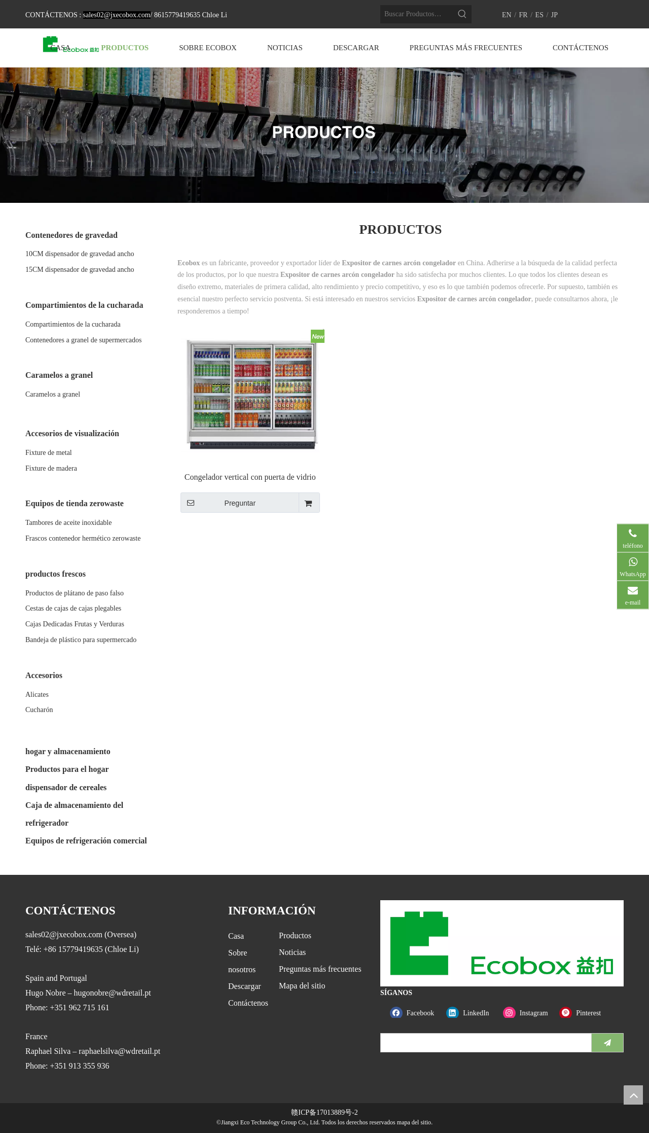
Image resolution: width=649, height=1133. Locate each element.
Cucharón (39, 710)
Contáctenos (248, 1003)
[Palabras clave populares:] (462, 14)
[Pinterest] (585, 1013)
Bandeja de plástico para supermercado (80, 640)
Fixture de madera (51, 468)
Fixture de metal (48, 452)
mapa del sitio (414, 1122)
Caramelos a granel (52, 394)
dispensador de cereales (65, 787)
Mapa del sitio (302, 985)
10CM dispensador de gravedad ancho (79, 254)
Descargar (244, 986)
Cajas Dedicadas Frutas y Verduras (74, 624)
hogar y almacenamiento (68, 751)
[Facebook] (416, 1013)
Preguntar (218, 502)
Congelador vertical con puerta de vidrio (250, 477)
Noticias (292, 952)
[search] (484, 1043)
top (633, 1095)
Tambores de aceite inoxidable (68, 522)
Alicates (37, 694)
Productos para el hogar (67, 769)
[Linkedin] (472, 1013)
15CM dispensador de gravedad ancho (79, 269)
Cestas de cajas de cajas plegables (73, 608)
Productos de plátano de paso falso (74, 593)
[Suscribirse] (607, 1042)
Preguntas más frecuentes (320, 969)
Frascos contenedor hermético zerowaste (82, 538)
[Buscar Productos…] (416, 14)
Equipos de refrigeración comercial (86, 840)
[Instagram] (529, 1013)
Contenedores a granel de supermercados (83, 340)
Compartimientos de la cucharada (73, 324)
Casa (236, 936)
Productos (295, 935)
